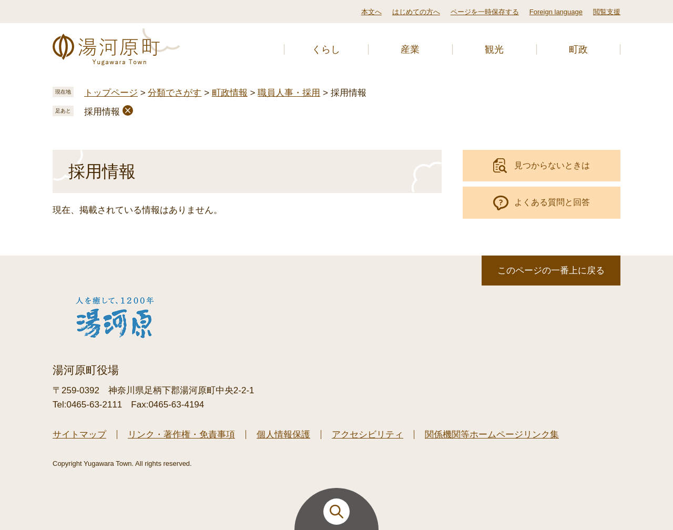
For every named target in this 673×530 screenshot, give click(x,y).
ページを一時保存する (485, 12)
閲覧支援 (606, 12)
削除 (128, 110)
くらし (326, 49)
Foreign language (556, 12)
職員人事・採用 (289, 93)
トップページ (111, 93)
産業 (410, 49)
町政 (578, 49)
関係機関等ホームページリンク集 (492, 435)
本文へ (371, 12)
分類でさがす (174, 93)
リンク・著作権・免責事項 (181, 435)
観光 (494, 49)
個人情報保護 (283, 435)
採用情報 (102, 112)
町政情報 (230, 93)
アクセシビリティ (367, 435)
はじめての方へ (416, 12)
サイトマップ (79, 435)
